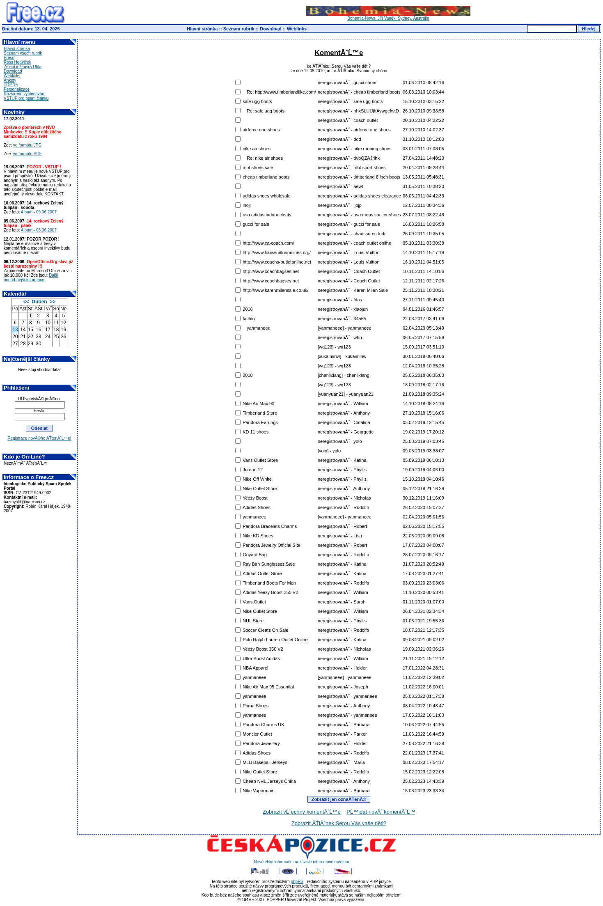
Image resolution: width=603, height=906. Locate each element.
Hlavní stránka (202, 28)
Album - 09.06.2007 (39, 212)
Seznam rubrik (238, 28)
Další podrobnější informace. (31, 277)
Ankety (10, 80)
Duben (39, 302)
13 (15, 330)
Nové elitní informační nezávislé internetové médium (301, 860)
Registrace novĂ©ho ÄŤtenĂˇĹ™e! (39, 438)
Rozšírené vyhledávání (25, 94)
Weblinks (297, 28)
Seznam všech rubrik (23, 53)
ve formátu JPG (27, 145)
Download (271, 28)
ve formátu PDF (27, 153)
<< (26, 302)
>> (52, 302)
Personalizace (17, 89)
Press (9, 57)
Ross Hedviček (17, 62)
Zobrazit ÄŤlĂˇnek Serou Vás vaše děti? (338, 823)
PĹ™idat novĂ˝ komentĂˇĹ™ (380, 812)
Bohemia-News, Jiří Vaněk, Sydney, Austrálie (388, 16)
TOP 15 (11, 85)
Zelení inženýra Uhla (22, 66)
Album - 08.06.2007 (39, 230)
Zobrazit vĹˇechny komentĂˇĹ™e (302, 812)
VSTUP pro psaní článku (26, 98)
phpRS (297, 881)
